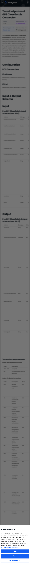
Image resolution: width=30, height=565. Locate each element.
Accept (15, 551)
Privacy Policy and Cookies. (9, 547)
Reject (15, 556)
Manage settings (14, 560)
